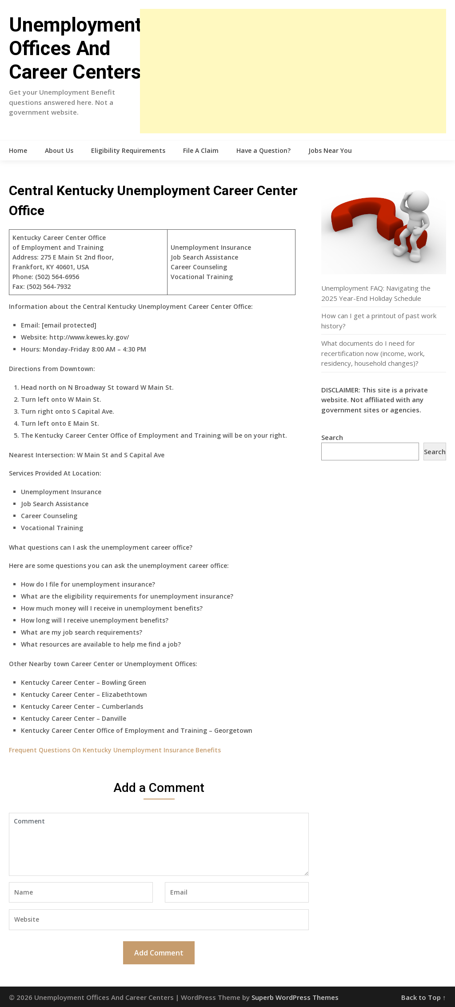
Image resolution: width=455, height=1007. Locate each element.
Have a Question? (263, 150)
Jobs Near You (330, 150)
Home (18, 150)
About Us (59, 150)
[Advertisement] (293, 71)
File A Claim (201, 150)
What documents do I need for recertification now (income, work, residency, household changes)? (373, 353)
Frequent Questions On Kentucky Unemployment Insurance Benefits (115, 750)
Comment (158, 844)
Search (332, 437)
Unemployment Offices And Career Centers (75, 48)
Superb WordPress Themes (295, 997)
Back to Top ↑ (423, 997)
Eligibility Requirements (128, 150)
